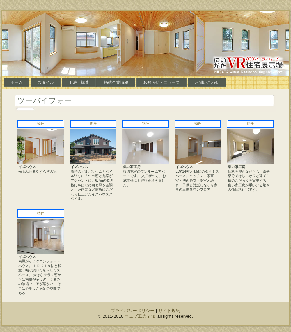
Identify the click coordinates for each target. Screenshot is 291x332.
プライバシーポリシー (133, 310)
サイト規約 (169, 310)
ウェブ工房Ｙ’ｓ (140, 316)
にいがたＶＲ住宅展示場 (248, 64)
